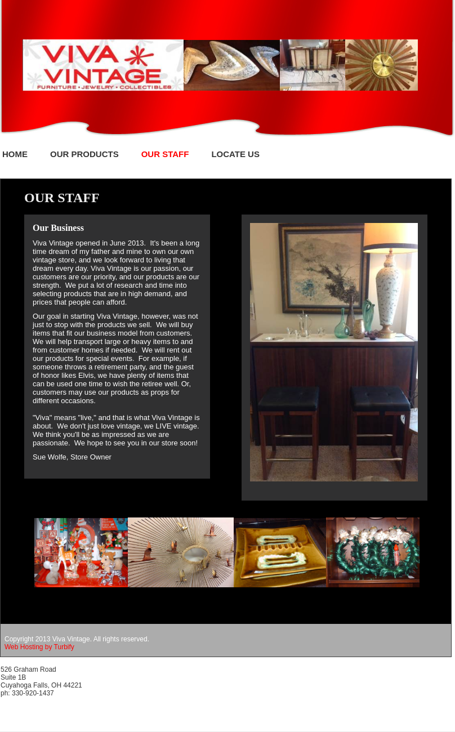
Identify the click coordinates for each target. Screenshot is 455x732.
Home (15, 154)
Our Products (84, 154)
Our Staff (165, 154)
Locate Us (235, 154)
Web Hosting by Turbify (39, 647)
